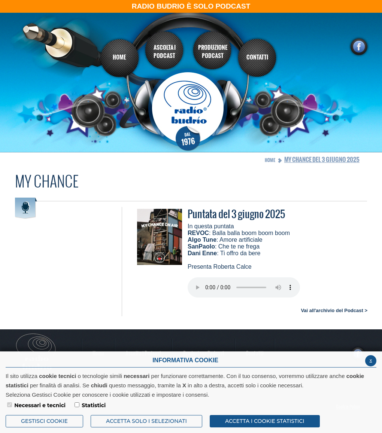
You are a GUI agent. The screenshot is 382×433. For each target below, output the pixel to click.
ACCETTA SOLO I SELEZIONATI (146, 421)
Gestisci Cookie (44, 421)
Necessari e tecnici (40, 405)
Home (270, 160)
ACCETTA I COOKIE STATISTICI (264, 421)
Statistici (94, 405)
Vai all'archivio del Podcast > (334, 310)
